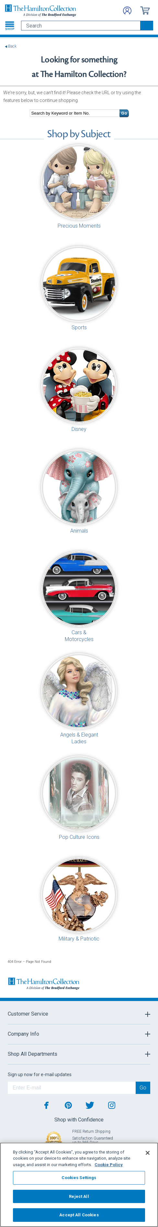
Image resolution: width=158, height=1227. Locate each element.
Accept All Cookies (78, 1214)
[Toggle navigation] (10, 25)
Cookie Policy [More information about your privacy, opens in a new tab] (109, 1164)
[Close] (148, 1153)
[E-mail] (72, 1088)
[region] (79, 1185)
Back (12, 46)
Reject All (79, 1196)
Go (124, 113)
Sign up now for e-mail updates (40, 1074)
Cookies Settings (79, 1177)
